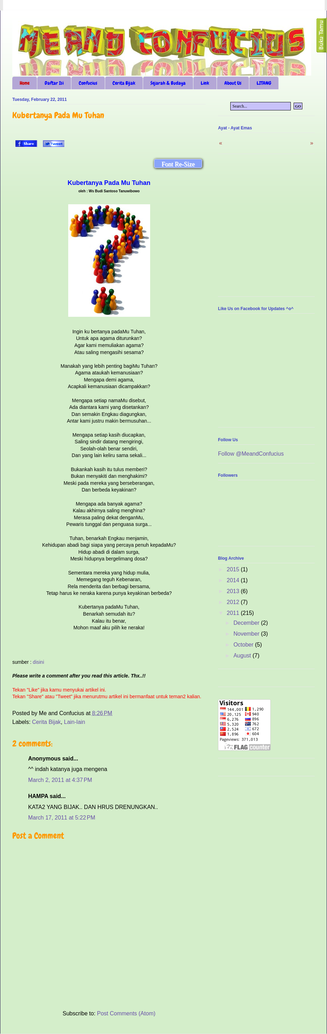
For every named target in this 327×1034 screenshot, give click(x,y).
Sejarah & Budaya (168, 83)
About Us (233, 83)
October (244, 645)
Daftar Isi (54, 83)
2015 (234, 569)
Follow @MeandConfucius (251, 454)
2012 (234, 602)
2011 (234, 613)
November (247, 634)
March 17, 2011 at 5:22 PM (61, 818)
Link (205, 83)
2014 (234, 580)
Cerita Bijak (124, 83)
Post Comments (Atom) (126, 1013)
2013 (234, 591)
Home (25, 83)
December (247, 623)
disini (38, 662)
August (242, 656)
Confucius (88, 83)
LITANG (264, 83)
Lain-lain (74, 722)
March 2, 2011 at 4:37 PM (60, 780)
